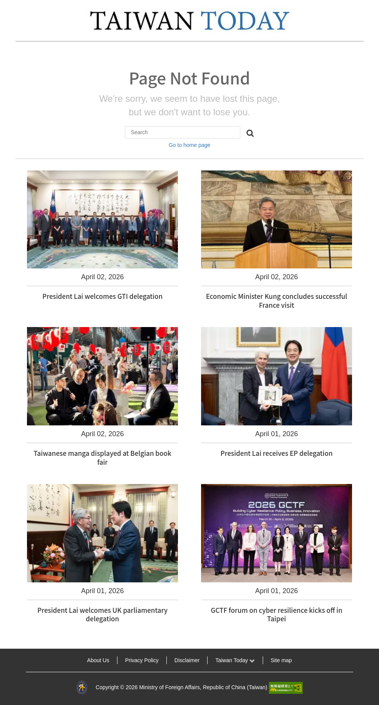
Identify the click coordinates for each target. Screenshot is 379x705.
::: (10, 660)
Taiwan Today (235, 660)
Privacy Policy (142, 660)
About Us (98, 660)
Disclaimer (187, 660)
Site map (281, 660)
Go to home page (189, 145)
